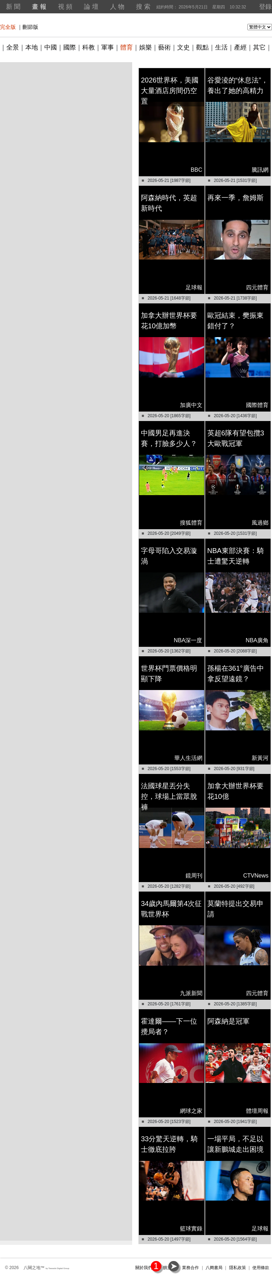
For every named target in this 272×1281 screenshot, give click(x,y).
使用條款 (260, 1267)
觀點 (202, 47)
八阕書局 (214, 1267)
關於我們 (143, 1267)
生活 (221, 47)
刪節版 (30, 27)
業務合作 (190, 1267)
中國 (50, 47)
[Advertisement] (66, 128)
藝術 (164, 47)
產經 (240, 47)
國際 (69, 47)
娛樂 (145, 47)
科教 (88, 47)
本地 (31, 47)
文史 (183, 47)
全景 (12, 47)
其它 (259, 47)
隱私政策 (237, 1267)
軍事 (107, 47)
